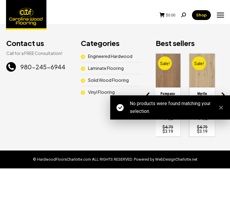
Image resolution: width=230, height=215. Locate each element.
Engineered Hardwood (110, 56)
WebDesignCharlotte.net (176, 159)
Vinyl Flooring (101, 92)
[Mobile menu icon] (220, 15)
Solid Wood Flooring (108, 80)
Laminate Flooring (106, 68)
